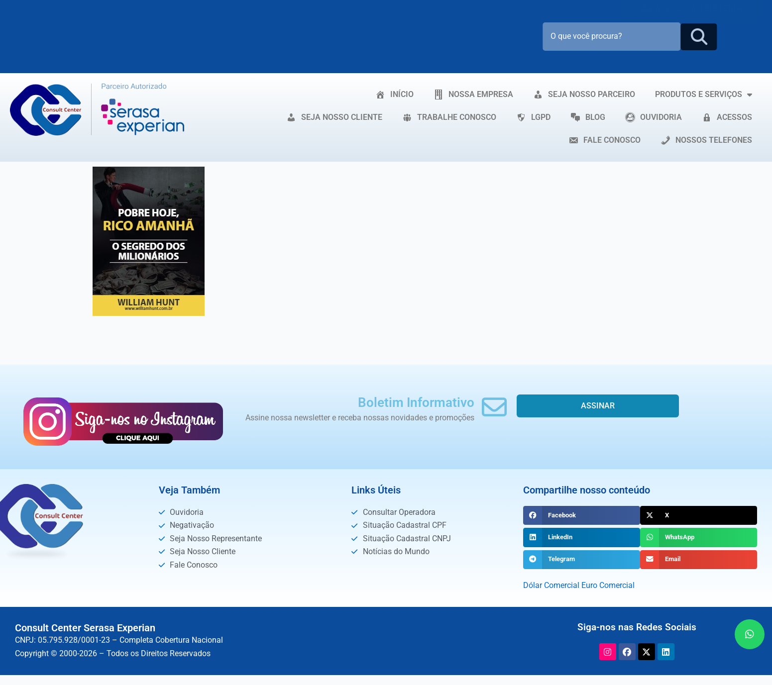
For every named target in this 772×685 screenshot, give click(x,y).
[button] (581, 515)
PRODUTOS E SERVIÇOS (703, 94)
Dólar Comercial (551, 585)
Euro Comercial (608, 585)
